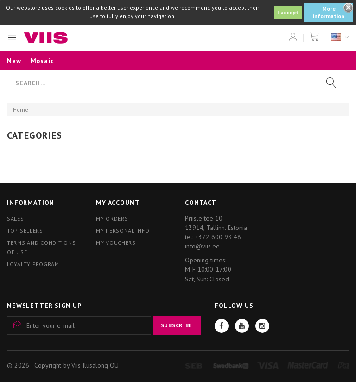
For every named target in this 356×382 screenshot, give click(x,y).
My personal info (123, 230)
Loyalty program (33, 264)
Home (20, 109)
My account (118, 202)
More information (328, 12)
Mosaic (42, 61)
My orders (112, 218)
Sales (15, 218)
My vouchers (116, 242)
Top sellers (25, 230)
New (14, 61)
